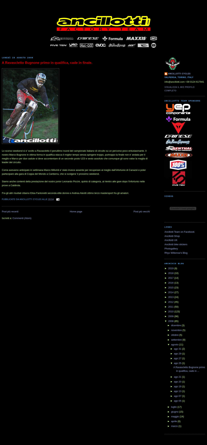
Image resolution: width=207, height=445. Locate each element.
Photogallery (171, 248)
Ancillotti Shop (172, 236)
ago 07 (178, 396)
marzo (175, 426)
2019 (171, 268)
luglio (174, 407)
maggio (175, 416)
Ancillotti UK (170, 240)
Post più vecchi (142, 211)
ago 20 (178, 381)
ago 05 (178, 400)
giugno (175, 411)
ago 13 (178, 391)
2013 (171, 297)
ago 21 (178, 376)
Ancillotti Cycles (179, 74)
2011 (171, 306)
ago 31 (178, 348)
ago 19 (178, 386)
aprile (174, 421)
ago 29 (178, 353)
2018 (171, 273)
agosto (175, 344)
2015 (171, 287)
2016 (171, 282)
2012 (171, 302)
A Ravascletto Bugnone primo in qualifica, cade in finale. (47, 63)
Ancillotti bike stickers (175, 244)
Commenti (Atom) (22, 218)
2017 (171, 278)
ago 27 (178, 358)
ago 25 (178, 363)
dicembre (176, 325)
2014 (171, 292)
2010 (171, 311)
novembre (176, 330)
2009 (171, 316)
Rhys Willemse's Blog (176, 252)
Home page (76, 211)
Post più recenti (10, 211)
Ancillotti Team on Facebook (179, 231)
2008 (171, 321)
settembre (176, 339)
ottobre (175, 335)
